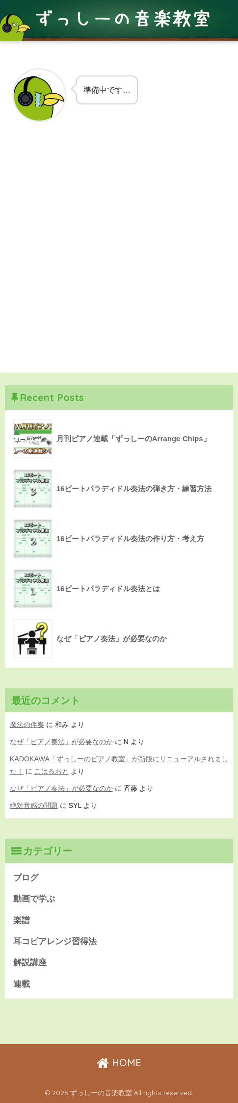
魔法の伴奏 (27, 724)
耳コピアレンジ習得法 (55, 941)
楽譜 (21, 920)
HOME (119, 1062)
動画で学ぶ (34, 898)
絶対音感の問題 (34, 805)
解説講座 (30, 962)
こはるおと (51, 771)
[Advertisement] (119, 254)
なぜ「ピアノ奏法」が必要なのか (61, 742)
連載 (21, 984)
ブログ (25, 877)
